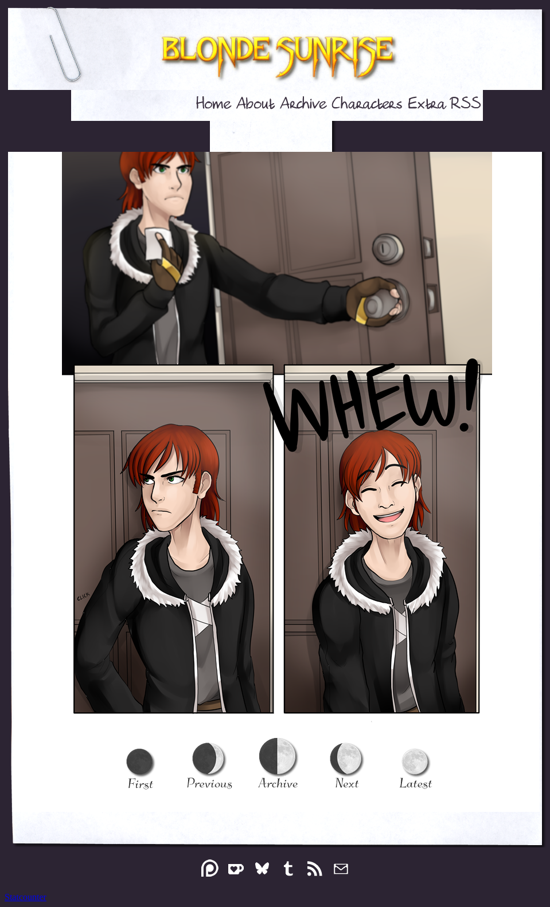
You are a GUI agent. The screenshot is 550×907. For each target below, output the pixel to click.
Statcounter (25, 897)
